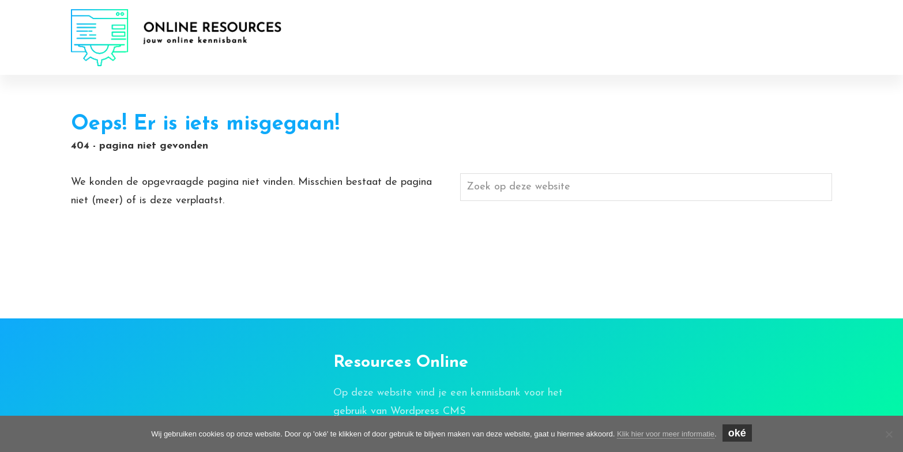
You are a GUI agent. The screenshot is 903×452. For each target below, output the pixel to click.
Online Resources (135, 24)
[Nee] (888, 434)
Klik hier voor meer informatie (665, 434)
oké (737, 433)
